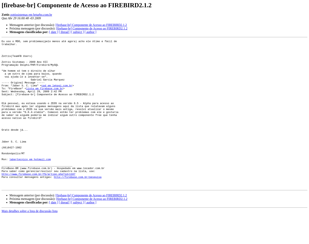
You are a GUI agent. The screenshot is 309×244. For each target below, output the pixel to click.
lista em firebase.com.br (44, 98)
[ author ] (90, 32)
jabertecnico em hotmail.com (30, 183)
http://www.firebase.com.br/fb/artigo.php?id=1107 (38, 201)
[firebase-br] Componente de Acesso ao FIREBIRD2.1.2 (91, 25)
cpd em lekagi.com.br (57, 95)
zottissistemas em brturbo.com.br (31, 14)
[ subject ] (77, 32)
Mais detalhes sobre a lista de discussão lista (30, 240)
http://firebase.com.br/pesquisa (77, 204)
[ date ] (53, 32)
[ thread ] (65, 32)
